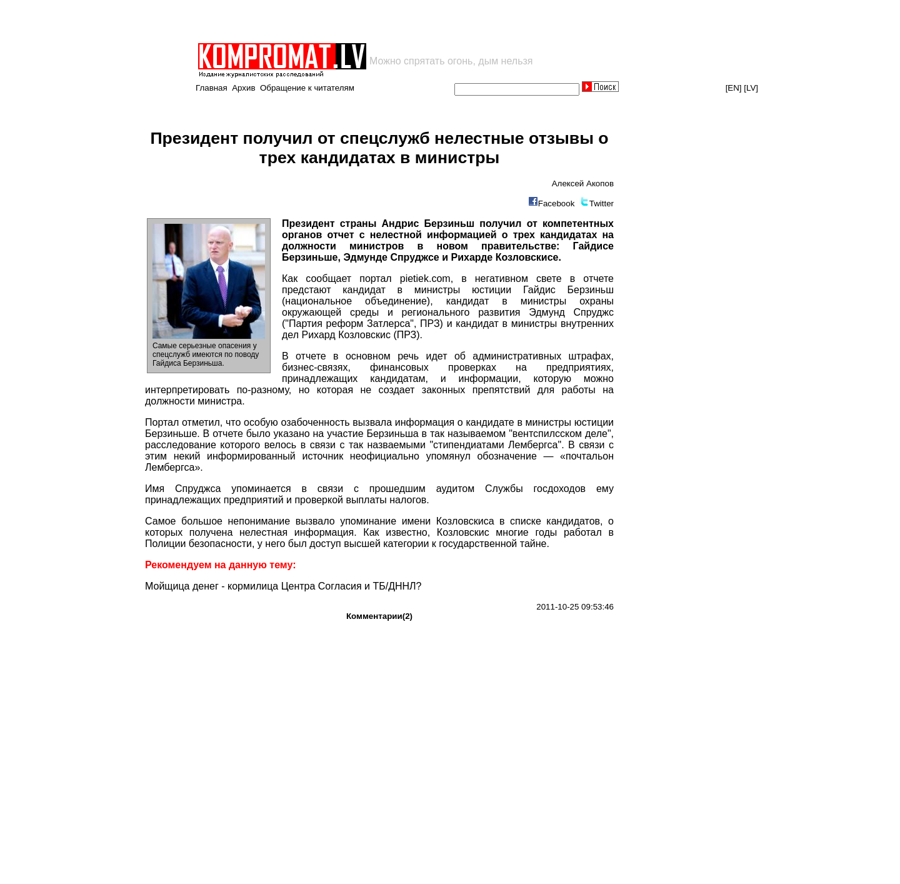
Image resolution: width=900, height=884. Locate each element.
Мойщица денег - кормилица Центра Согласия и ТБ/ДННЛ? (283, 586)
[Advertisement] (342, 21)
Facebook (556, 203)
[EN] (734, 88)
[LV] (751, 88)
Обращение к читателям (307, 88)
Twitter (601, 203)
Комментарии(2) (379, 616)
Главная (212, 88)
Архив (243, 88)
